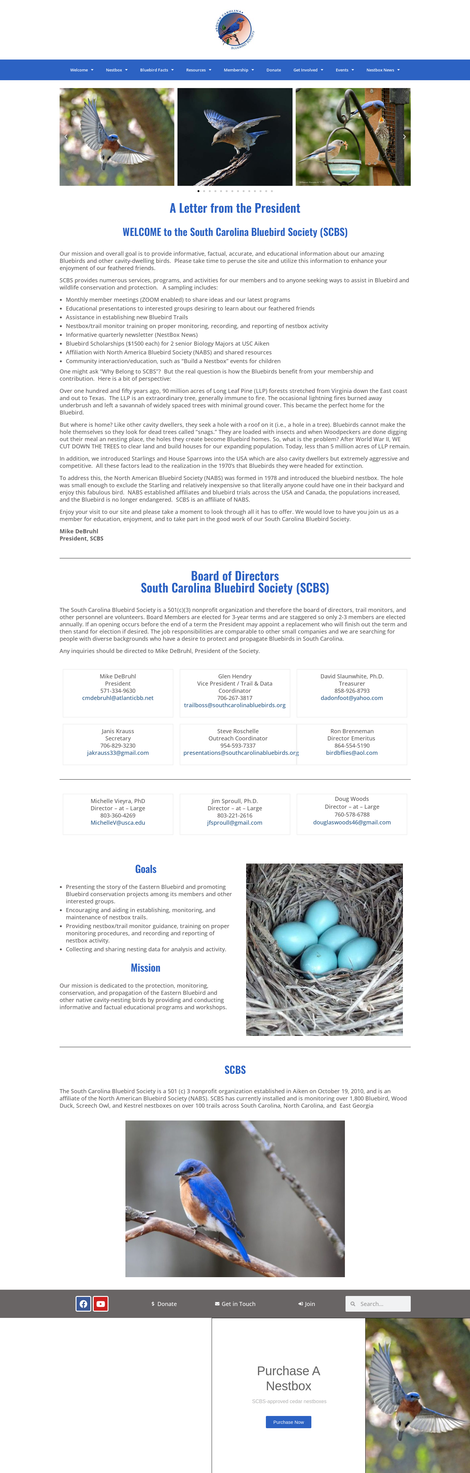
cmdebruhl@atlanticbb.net (118, 698)
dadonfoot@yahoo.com (352, 698)
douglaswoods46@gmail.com (352, 822)
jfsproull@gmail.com (234, 822)
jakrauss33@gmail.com (118, 752)
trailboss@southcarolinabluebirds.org (235, 705)
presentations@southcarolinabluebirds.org (241, 752)
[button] (66, 137)
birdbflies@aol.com (352, 752)
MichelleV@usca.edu (118, 822)
